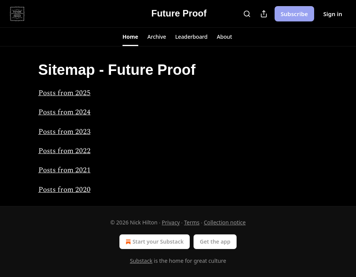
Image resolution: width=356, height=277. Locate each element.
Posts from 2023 (64, 131)
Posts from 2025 (64, 93)
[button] (130, 37)
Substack (141, 260)
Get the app (215, 241)
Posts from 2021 (64, 170)
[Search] (247, 13)
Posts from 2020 (64, 189)
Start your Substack (154, 241)
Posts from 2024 (64, 112)
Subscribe (294, 14)
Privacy (171, 222)
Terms (191, 222)
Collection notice (225, 222)
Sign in (332, 14)
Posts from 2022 (64, 151)
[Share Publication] (264, 13)
